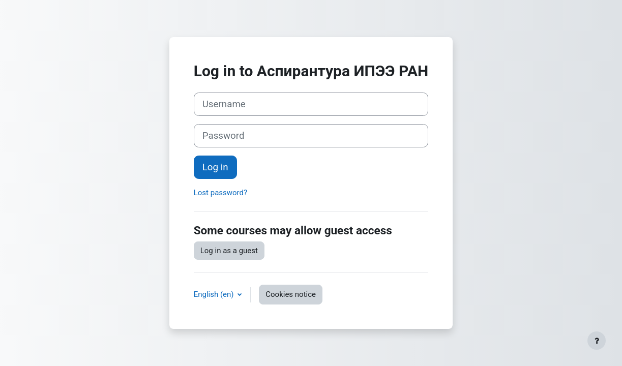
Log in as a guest (229, 250)
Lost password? (220, 192)
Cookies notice (290, 294)
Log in (215, 167)
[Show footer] (596, 340)
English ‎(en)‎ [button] (215, 294)
